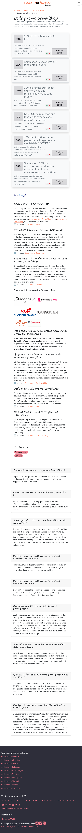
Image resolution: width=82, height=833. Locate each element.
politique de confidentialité (27, 826)
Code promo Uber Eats (10, 760)
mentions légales (8, 826)
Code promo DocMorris (34, 253)
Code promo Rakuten (10, 774)
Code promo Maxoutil (10, 781)
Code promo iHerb (32, 406)
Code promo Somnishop (27, 13)
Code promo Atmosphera (11, 777)
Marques (40, 10)
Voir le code (59, 51)
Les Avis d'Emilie (9, 819)
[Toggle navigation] (79, 3)
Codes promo (28, 10)
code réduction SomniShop (40, 219)
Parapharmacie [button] (21, 452)
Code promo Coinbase (10, 767)
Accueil (17, 10)
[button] (47, 53)
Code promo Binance (10, 756)
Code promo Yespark (10, 784)
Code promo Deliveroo (10, 763)
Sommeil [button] (18, 456)
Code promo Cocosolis (10, 788)
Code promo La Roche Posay (36, 435)
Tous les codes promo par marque (15, 808)
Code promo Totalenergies (12, 770)
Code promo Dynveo (33, 284)
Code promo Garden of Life (36, 383)
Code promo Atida (32, 224)
